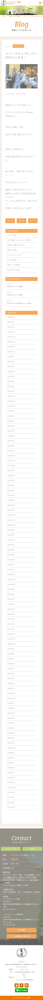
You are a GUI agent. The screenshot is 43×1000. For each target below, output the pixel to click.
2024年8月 (11, 420)
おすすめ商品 (12, 264)
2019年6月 (11, 722)
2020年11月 (11, 643)
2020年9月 (11, 652)
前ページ (10, 224)
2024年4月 (11, 440)
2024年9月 (11, 415)
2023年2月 (11, 509)
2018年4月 (11, 771)
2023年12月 (11, 459)
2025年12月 (11, 340)
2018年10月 (11, 752)
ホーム (4, 20)
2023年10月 (11, 469)
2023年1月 (11, 514)
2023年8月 (11, 479)
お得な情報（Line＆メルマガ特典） (19, 244)
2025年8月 (11, 360)
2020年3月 (11, 682)
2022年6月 (11, 548)
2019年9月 (11, 707)
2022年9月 (11, 534)
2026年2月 (11, 331)
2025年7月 (11, 365)
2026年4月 (11, 321)
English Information (13, 273)
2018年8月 (11, 756)
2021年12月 (11, 578)
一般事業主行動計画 (21, 938)
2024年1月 (11, 454)
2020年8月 (11, 657)
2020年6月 (11, 667)
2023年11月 (11, 464)
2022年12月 (11, 519)
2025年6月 (11, 370)
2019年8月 (11, 712)
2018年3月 (11, 776)
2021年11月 (11, 583)
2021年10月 (11, 588)
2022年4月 (11, 558)
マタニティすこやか (14, 259)
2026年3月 (11, 326)
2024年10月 (11, 410)
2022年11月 (11, 524)
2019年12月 (11, 697)
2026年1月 (11, 336)
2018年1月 (11, 781)
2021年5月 (11, 613)
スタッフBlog (12, 239)
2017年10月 (11, 791)
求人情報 (21, 932)
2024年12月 (11, 400)
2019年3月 (11, 737)
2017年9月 (11, 796)
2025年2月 (11, 390)
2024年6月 (11, 430)
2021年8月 (11, 598)
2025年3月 (11, 385)
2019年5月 (11, 727)
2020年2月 (11, 687)
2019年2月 (11, 742)
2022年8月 (11, 539)
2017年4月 (11, 811)
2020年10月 (11, 648)
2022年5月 (11, 553)
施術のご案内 (12, 254)
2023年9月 (11, 474)
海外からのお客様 (14, 20)
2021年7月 (11, 603)
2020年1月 (11, 692)
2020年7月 (11, 662)
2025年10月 (11, 350)
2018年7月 (11, 761)
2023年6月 (11, 489)
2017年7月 (11, 801)
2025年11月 (11, 345)
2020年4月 (11, 677)
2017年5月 (11, 806)
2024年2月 (11, 449)
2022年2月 (11, 568)
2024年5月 (11, 435)
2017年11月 (11, 786)
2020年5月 (11, 672)
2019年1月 (11, 747)
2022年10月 (11, 529)
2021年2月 (11, 628)
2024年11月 (11, 405)
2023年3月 (11, 504)
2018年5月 (11, 766)
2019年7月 (11, 717)
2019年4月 (11, 732)
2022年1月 (11, 573)
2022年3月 (11, 563)
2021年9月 (11, 593)
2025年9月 (11, 355)
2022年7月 (11, 544)
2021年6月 (11, 608)
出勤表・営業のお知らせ (16, 249)
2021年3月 (11, 623)
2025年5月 (11, 375)
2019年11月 (11, 702)
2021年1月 (11, 633)
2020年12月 (11, 638)
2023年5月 (11, 494)
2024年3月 (11, 444)
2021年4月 (11, 618)
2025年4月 (11, 380)
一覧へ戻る (21, 224)
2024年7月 (11, 425)
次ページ (33, 224)
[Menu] (40, 3)
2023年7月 (11, 484)
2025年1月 (11, 395)
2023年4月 (11, 499)
